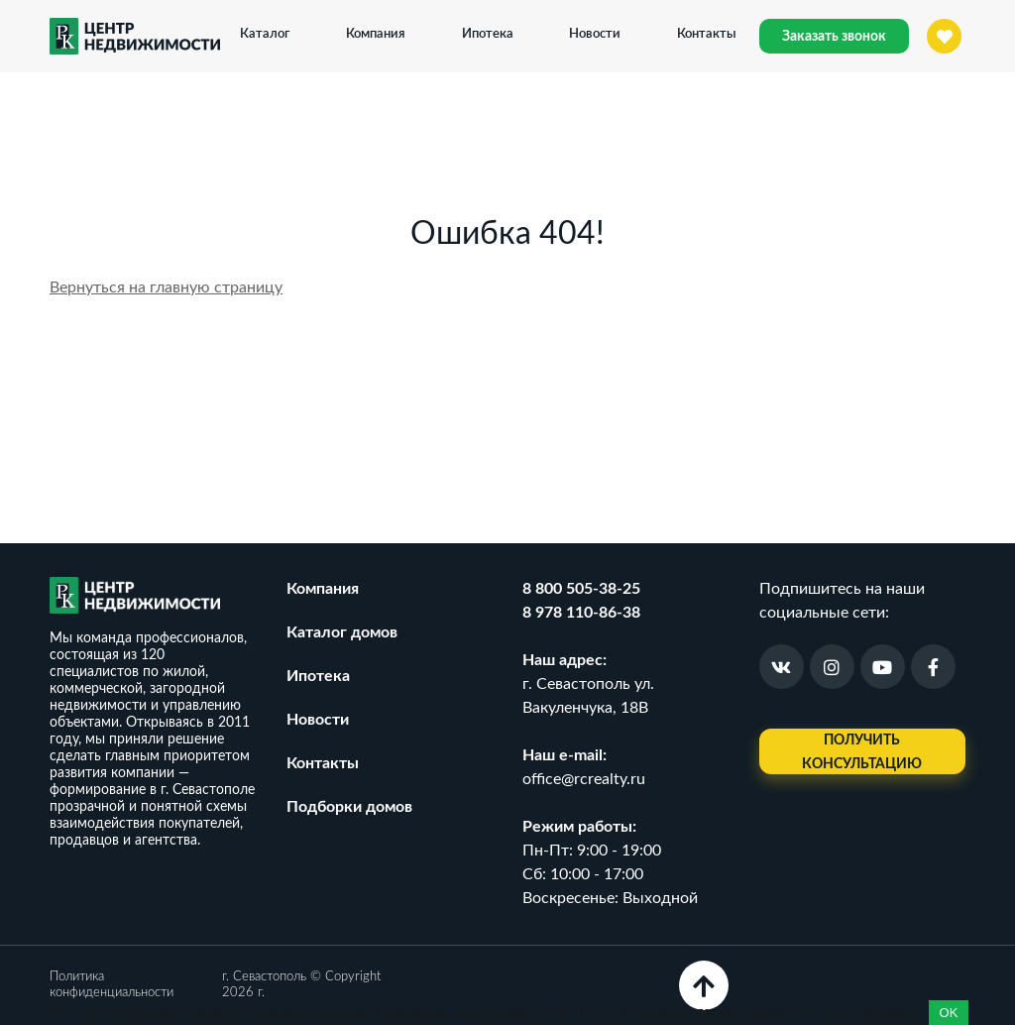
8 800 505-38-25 (581, 589)
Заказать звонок (834, 37)
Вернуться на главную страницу (166, 287)
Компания (375, 33)
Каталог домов (341, 632)
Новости (594, 33)
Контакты (706, 33)
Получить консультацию (862, 752)
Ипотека (487, 33)
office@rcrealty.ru (583, 779)
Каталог (264, 33)
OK (949, 1012)
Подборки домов (349, 807)
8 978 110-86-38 (581, 613)
